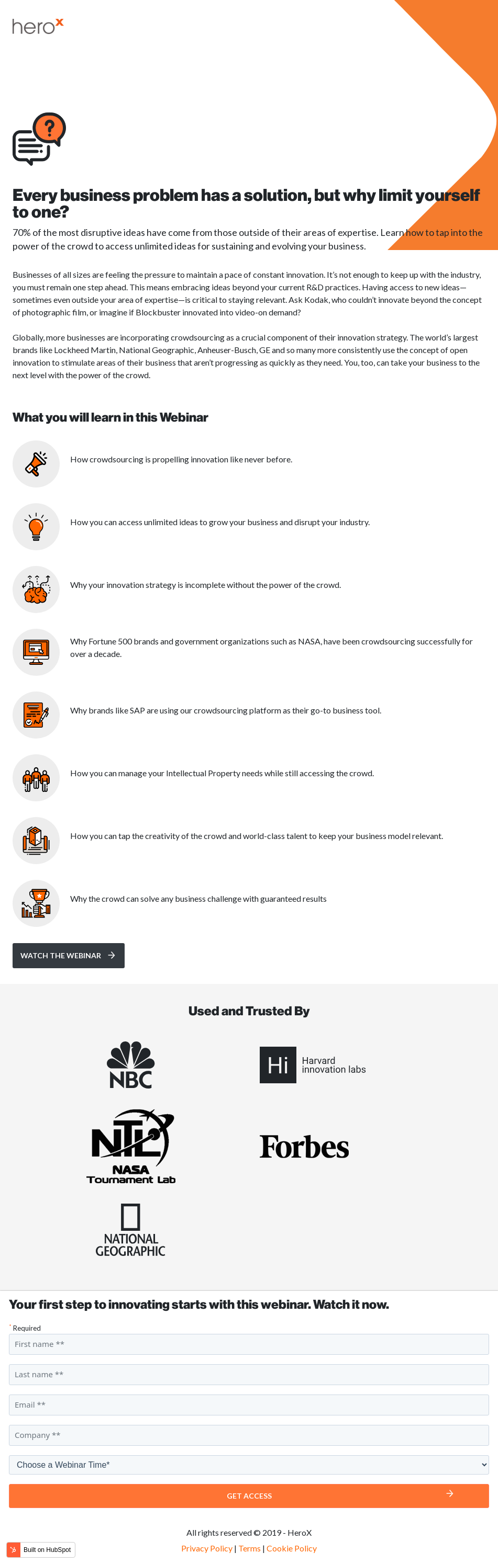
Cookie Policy (292, 1548)
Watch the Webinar (60, 955)
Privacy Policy (207, 1548)
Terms (249, 1548)
